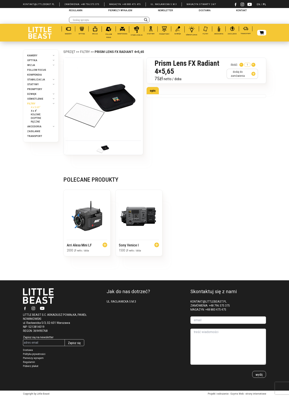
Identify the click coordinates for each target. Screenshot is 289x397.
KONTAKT (241, 10)
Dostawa (28, 350)
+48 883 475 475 (131, 4)
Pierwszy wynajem (33, 358)
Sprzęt (69, 52)
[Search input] (107, 20)
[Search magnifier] (146, 20)
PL (264, 4)
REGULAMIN (75, 10)
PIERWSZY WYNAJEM (120, 10)
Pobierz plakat (30, 366)
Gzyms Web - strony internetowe (248, 393)
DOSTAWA (205, 10)
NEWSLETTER (165, 10)
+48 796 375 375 (90, 4)
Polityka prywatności (34, 354)
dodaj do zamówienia (243, 73)
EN (258, 4)
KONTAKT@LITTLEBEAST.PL (39, 4)
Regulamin (29, 362)
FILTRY (85, 52)
